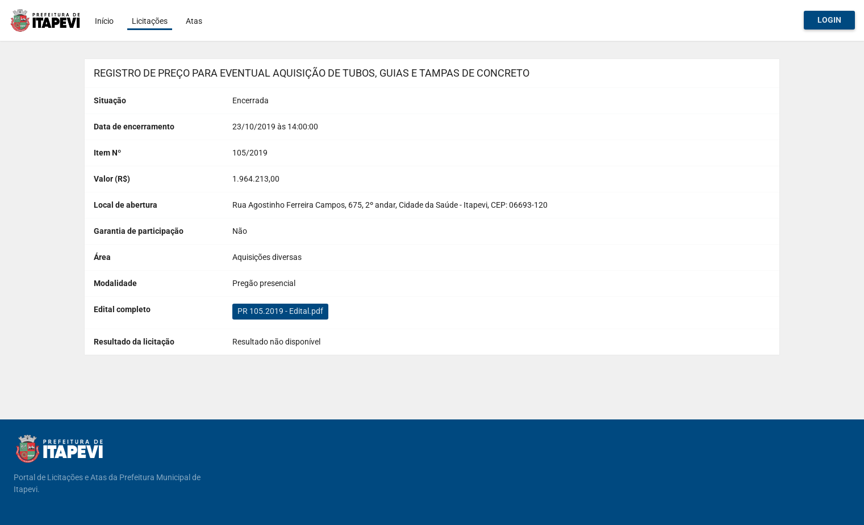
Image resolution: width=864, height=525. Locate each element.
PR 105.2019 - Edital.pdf (280, 311)
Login (829, 19)
